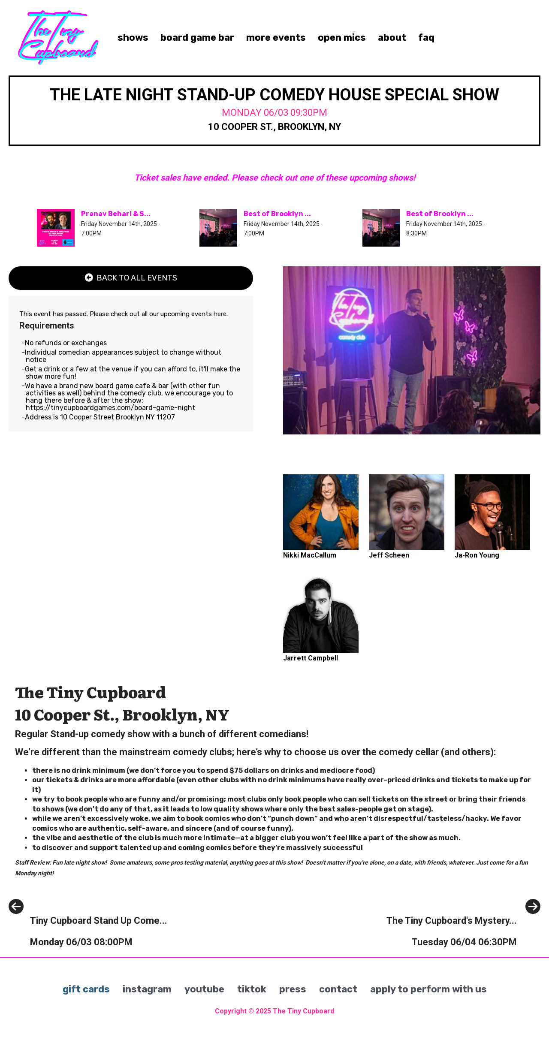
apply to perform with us (428, 989)
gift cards (86, 989)
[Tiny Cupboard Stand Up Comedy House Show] (88, 940)
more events (276, 37)
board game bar (197, 37)
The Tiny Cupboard (303, 1011)
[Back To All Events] (131, 278)
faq (426, 37)
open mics (342, 37)
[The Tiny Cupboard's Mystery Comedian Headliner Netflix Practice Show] (463, 940)
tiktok (251, 989)
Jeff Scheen (389, 555)
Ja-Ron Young (477, 555)
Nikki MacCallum (309, 555)
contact (338, 989)
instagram (147, 989)
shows (133, 37)
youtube (204, 989)
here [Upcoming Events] (220, 314)
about (392, 37)
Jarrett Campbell (310, 658)
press (292, 989)
